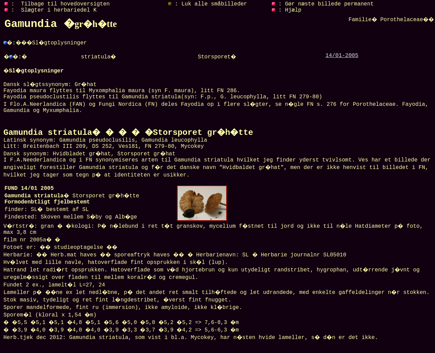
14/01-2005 (341, 56)
